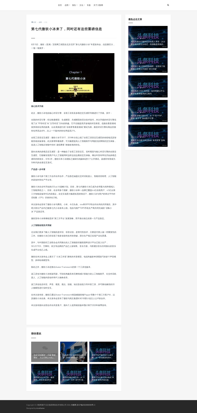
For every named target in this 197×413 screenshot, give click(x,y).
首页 (60, 5)
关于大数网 (98, 5)
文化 (81, 5)
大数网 (73, 405)
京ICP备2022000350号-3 (86, 405)
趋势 (67, 5)
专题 (89, 5)
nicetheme (40, 408)
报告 (74, 5)
